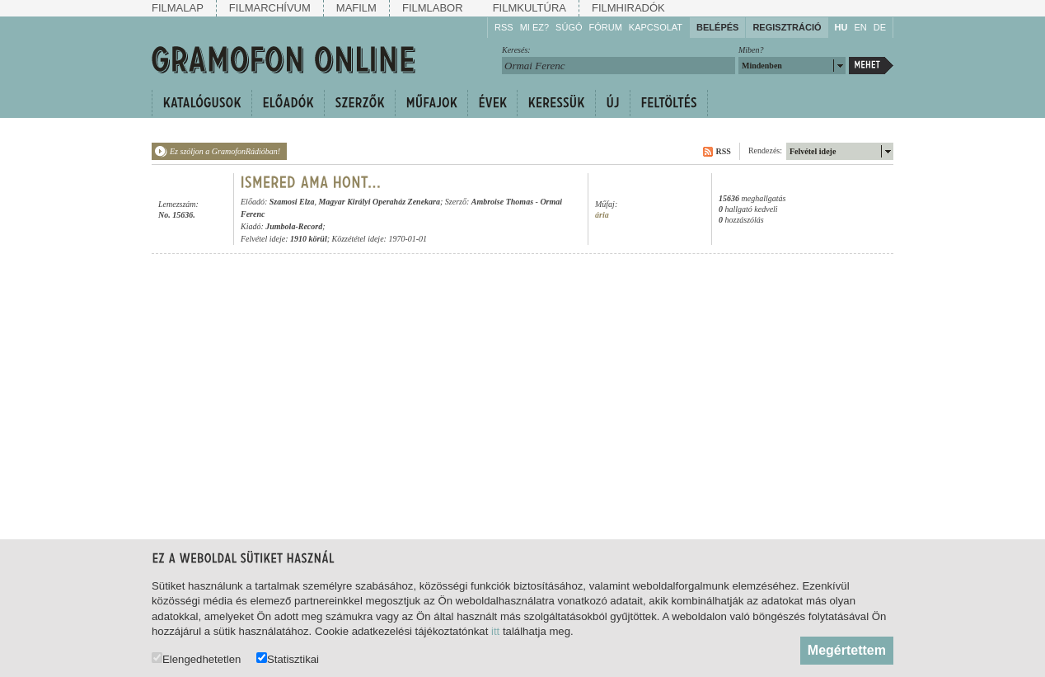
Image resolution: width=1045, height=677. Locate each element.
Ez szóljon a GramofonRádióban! (225, 151)
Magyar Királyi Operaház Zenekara (379, 201)
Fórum (605, 27)
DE (880, 27)
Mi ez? (534, 27)
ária (602, 214)
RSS (503, 27)
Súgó (568, 27)
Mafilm (356, 8)
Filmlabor (432, 8)
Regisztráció (786, 27)
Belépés (717, 27)
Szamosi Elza (292, 201)
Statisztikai (287, 658)
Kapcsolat (655, 27)
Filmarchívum (270, 8)
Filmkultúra (529, 8)
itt (495, 631)
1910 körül (308, 238)
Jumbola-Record (293, 226)
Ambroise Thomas (502, 201)
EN (860, 27)
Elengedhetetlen (196, 658)
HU (841, 27)
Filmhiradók (628, 8)
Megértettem (847, 650)
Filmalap (178, 8)
